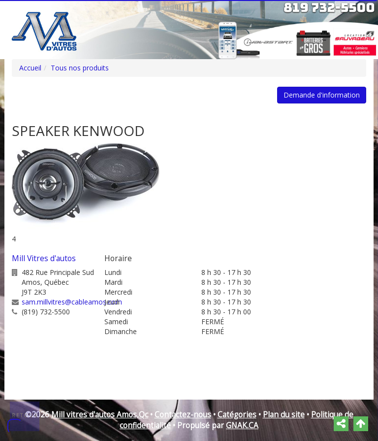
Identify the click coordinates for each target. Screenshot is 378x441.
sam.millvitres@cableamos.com (72, 301)
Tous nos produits (80, 67)
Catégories (237, 414)
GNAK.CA (242, 425)
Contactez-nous (183, 414)
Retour (25, 415)
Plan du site (284, 414)
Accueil (30, 67)
